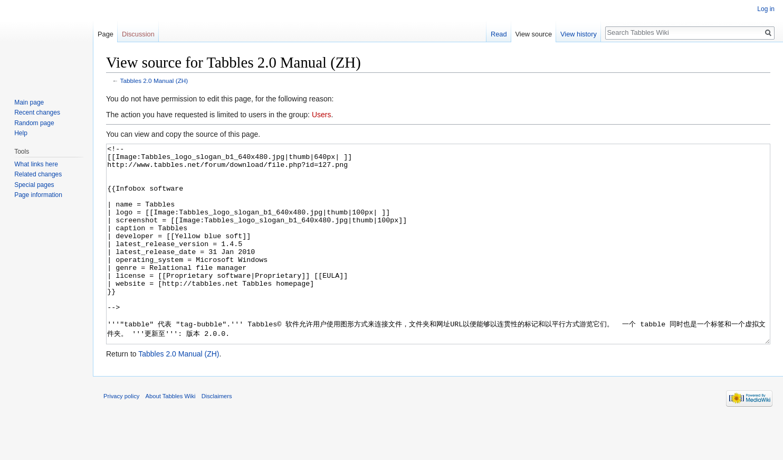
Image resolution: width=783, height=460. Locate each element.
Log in (766, 9)
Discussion (138, 34)
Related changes (38, 174)
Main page (29, 102)
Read (499, 34)
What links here (36, 164)
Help (20, 133)
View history (578, 34)
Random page (34, 123)
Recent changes (37, 112)
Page (105, 34)
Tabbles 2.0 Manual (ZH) (154, 80)
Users (321, 114)
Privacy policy (121, 436)
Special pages (34, 185)
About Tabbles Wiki (171, 436)
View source (533, 34)
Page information (38, 195)
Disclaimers (217, 436)
